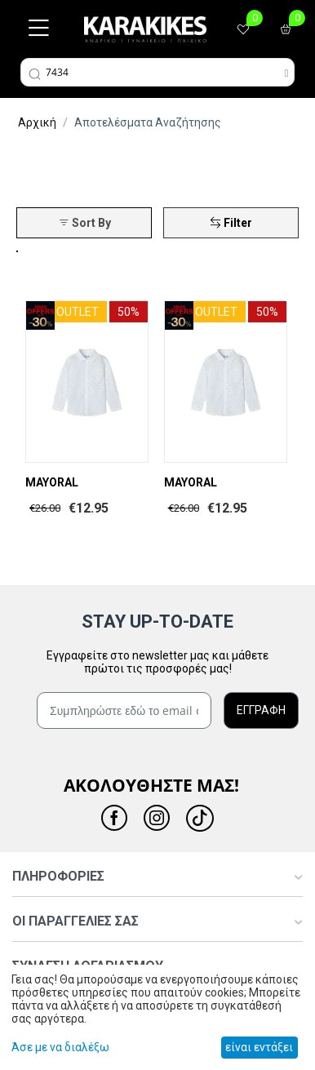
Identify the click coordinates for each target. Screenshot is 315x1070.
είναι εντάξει (259, 1047)
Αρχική (37, 122)
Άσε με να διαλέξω (60, 1047)
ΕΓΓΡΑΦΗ (261, 710)
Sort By (84, 222)
